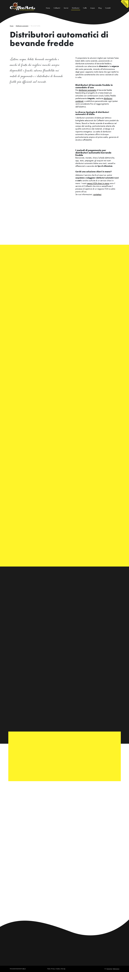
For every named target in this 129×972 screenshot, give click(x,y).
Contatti (108, 8)
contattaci (97, 194)
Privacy (53, 969)
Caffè (85, 8)
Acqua (92, 8)
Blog (100, 8)
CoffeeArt (57, 8)
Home (48, 7)
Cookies (58, 969)
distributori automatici (87, 90)
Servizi (66, 8)
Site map (63, 969)
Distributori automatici (22, 26)
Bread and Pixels (109, 968)
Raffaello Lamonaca (116, 968)
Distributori (75, 8)
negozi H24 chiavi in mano (98, 183)
